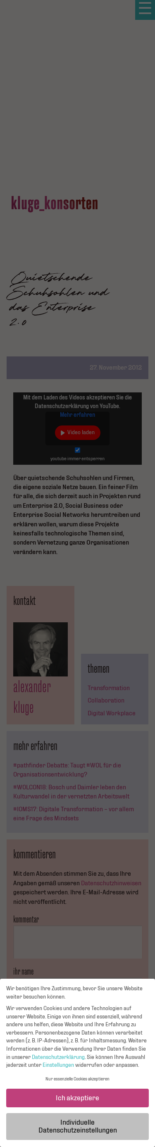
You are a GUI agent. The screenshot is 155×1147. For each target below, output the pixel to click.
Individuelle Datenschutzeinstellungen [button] (77, 1130)
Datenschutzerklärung (58, 1061)
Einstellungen (58, 1069)
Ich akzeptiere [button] (77, 1102)
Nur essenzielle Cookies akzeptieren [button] (77, 1083)
